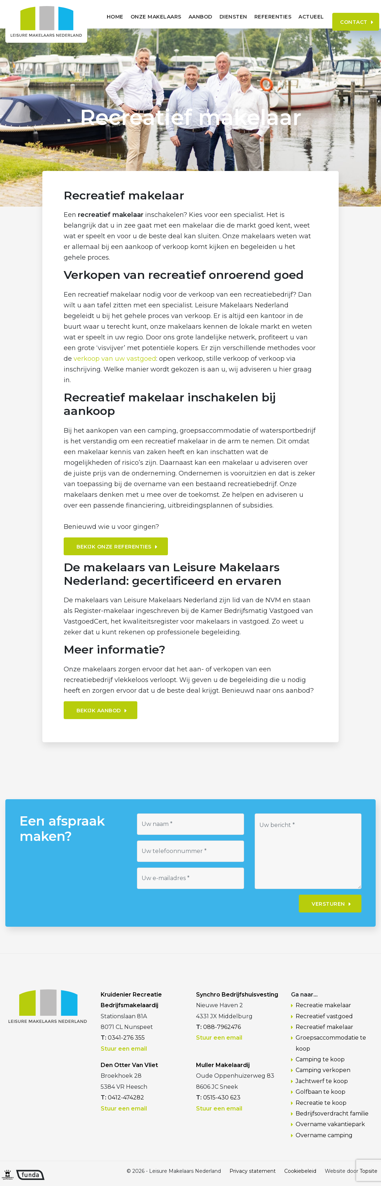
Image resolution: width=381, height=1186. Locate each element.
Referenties (260, 17)
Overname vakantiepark (330, 1124)
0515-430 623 (221, 1097)
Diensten (220, 17)
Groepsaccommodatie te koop (331, 1043)
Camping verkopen (323, 1070)
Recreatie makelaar (323, 1005)
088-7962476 (222, 1027)
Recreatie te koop (321, 1102)
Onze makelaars (143, 17)
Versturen (328, 904)
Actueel (298, 17)
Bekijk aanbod (98, 710)
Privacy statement (252, 1171)
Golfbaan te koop (320, 1091)
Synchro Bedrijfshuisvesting (237, 994)
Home (102, 17)
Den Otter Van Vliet (129, 1065)
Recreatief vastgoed (324, 1016)
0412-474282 (126, 1097)
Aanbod (188, 17)
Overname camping (324, 1135)
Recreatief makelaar (324, 1027)
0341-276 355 (126, 1037)
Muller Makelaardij (223, 1065)
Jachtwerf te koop (322, 1081)
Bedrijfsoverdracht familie (332, 1113)
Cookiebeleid (300, 1171)
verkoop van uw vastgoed (115, 359)
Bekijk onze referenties (114, 546)
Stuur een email (124, 1048)
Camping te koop (320, 1059)
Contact (346, 16)
